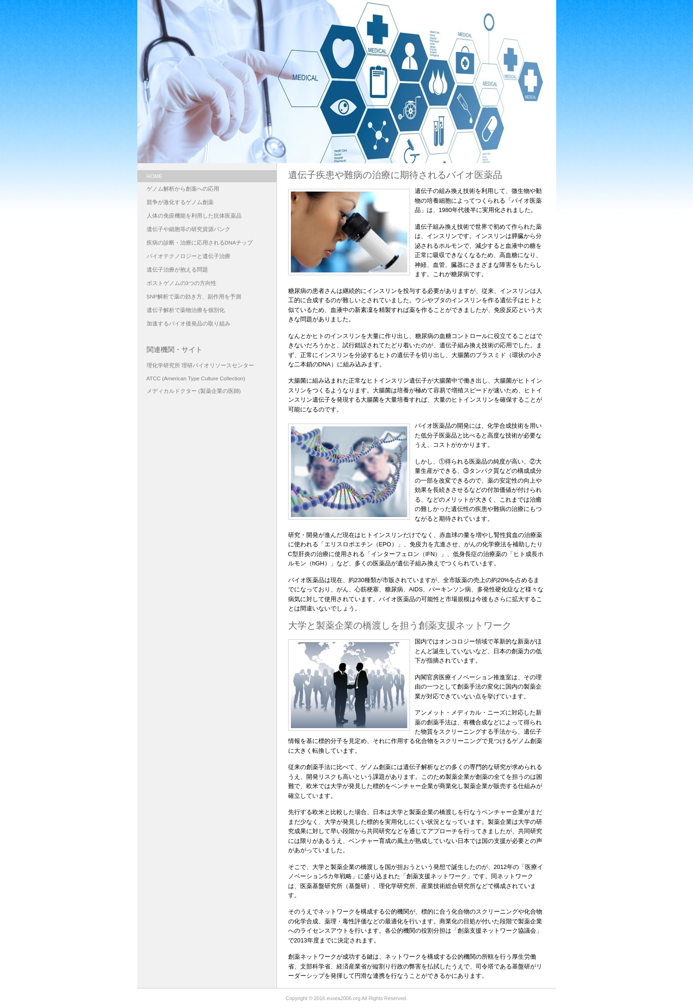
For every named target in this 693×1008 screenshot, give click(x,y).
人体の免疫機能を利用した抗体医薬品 (194, 216)
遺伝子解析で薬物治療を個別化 (186, 310)
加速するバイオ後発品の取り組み (188, 323)
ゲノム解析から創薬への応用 (183, 189)
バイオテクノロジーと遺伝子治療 (188, 256)
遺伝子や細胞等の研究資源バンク (188, 229)
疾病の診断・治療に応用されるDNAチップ (200, 242)
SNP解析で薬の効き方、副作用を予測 (194, 296)
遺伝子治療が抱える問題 (177, 269)
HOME (155, 176)
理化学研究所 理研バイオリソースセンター (200, 365)
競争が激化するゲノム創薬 (180, 202)
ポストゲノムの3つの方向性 (181, 283)
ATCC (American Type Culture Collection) (196, 378)
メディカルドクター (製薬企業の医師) (194, 391)
